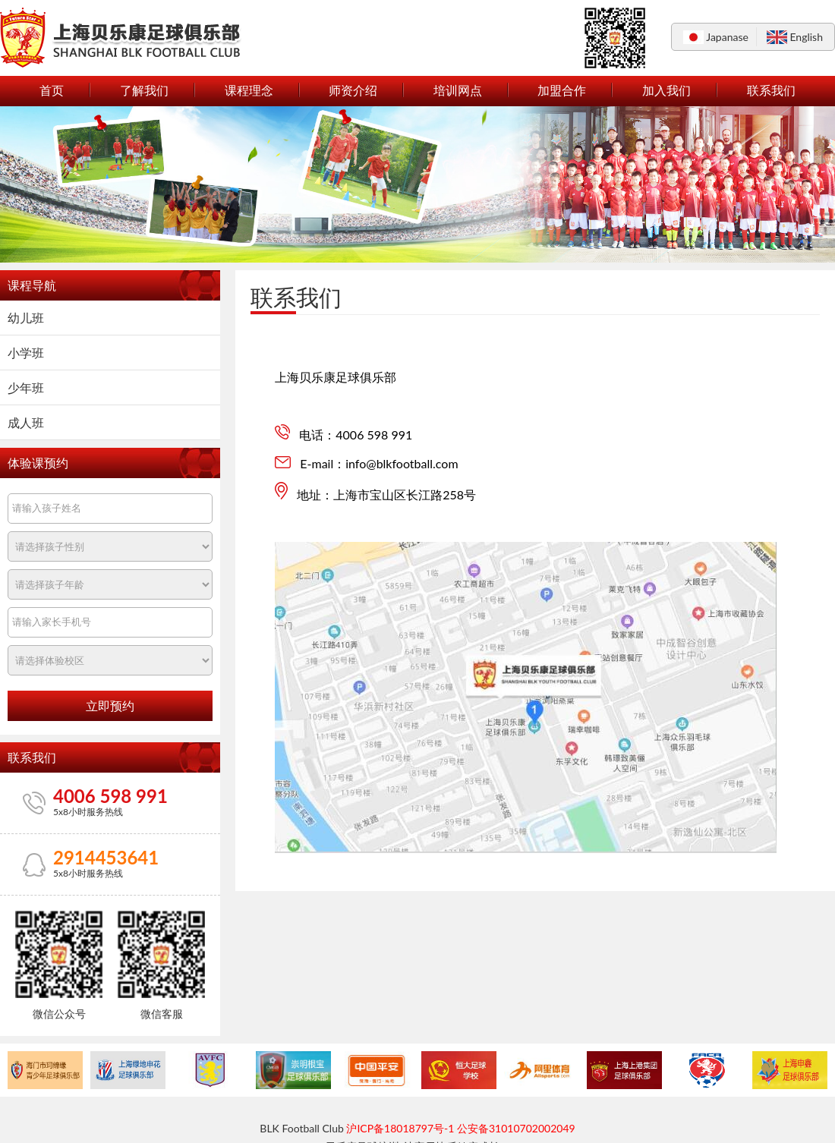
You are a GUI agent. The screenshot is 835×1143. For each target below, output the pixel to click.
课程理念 (249, 90)
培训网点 (457, 90)
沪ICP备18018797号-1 (400, 1128)
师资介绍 (353, 90)
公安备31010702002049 (516, 1128)
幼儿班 (26, 317)
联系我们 (771, 90)
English (806, 36)
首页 (51, 90)
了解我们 (144, 90)
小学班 (26, 352)
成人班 (26, 422)
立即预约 (110, 706)
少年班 (26, 387)
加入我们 (666, 90)
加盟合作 (561, 90)
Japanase (727, 36)
